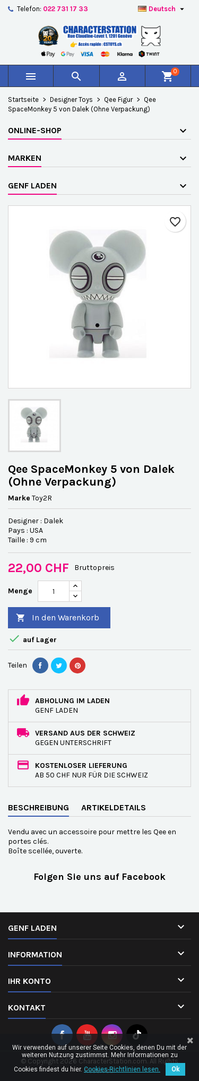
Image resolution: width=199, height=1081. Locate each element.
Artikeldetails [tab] (113, 807)
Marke (19, 498)
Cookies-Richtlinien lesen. (122, 1069)
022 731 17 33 (65, 9)
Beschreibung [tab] (38, 807)
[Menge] (54, 591)
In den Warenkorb (57, 618)
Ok (175, 1069)
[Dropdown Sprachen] (162, 9)
